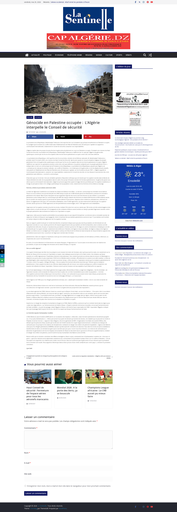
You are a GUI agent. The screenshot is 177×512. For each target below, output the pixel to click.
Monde (99, 55)
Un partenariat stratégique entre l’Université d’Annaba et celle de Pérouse (132, 269)
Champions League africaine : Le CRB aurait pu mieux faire (98, 392)
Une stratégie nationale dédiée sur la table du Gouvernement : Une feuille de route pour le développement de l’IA (134, 145)
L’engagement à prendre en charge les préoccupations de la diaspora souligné (45, 357)
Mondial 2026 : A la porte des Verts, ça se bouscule (67, 390)
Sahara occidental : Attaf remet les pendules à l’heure (70, 1)
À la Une (29, 117)
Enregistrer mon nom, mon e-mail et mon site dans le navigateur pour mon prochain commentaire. (69, 486)
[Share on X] (68, 136)
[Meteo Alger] (134, 207)
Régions (88, 55)
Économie (59, 55)
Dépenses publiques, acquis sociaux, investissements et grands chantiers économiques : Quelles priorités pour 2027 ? (133, 151)
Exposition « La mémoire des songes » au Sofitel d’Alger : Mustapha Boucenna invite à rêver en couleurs (134, 254)
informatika (118, 273)
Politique (47, 55)
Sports (119, 55)
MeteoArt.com (138, 221)
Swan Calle (118, 263)
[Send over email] (2, 260)
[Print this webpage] (2, 265)
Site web (27, 474)
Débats (129, 55)
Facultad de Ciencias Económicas (125, 258)
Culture (109, 55)
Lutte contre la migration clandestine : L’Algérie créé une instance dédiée (92, 357)
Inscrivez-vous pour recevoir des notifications (129, 241)
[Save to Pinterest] (97, 136)
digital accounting (120, 268)
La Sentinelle (42, 132)
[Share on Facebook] (39, 136)
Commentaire (30, 428)
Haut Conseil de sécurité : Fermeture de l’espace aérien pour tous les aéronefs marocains (37, 393)
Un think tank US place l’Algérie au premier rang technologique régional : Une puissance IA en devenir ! (131, 139)
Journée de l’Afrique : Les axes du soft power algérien (131, 155)
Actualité (35, 55)
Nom (27, 453)
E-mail (27, 463)
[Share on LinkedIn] (2, 256)
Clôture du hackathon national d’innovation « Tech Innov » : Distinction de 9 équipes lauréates (133, 274)
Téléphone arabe (74, 55)
